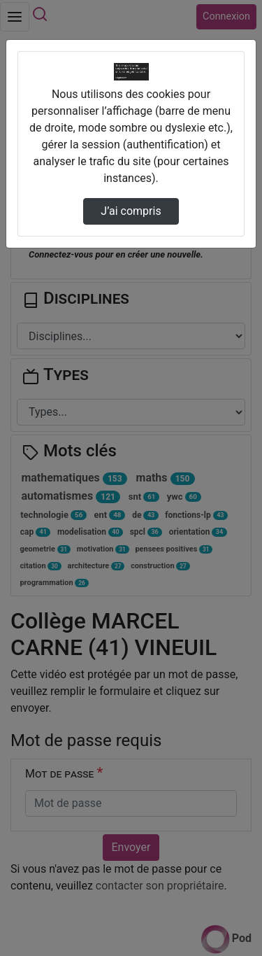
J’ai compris (131, 211)
